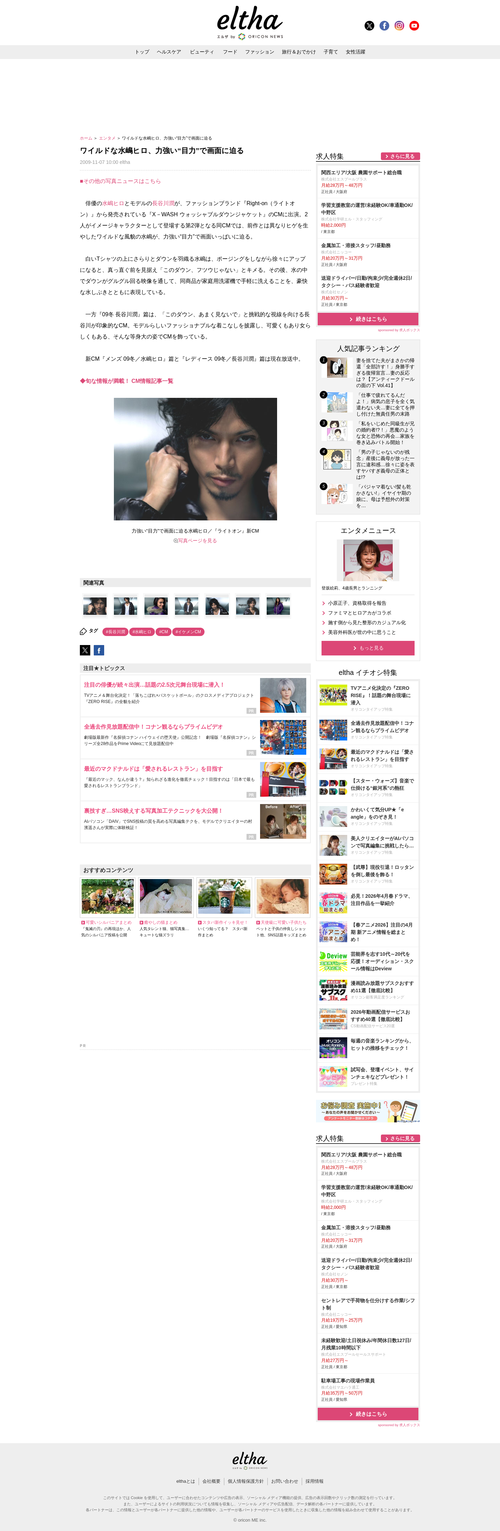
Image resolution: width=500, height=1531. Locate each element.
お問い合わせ (284, 1481)
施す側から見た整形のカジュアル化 (367, 622)
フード (230, 52)
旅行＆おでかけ (299, 52)
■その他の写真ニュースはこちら (120, 181)
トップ (142, 52)
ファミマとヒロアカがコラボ (359, 613)
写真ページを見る (197, 540)
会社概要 (211, 1481)
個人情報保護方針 (246, 1481)
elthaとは (185, 1481)
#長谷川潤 (115, 631)
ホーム (86, 138)
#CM (163, 631)
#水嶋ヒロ (142, 631)
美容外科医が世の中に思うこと (362, 632)
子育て (331, 52)
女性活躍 (355, 52)
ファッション (259, 52)
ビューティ (202, 52)
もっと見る (371, 648)
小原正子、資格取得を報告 (357, 603)
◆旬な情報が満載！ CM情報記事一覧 (126, 381)
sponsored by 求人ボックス (399, 330)
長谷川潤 (163, 203)
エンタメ (108, 138)
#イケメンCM (188, 631)
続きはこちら (371, 319)
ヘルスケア (169, 52)
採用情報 (315, 1481)
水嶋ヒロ (113, 203)
